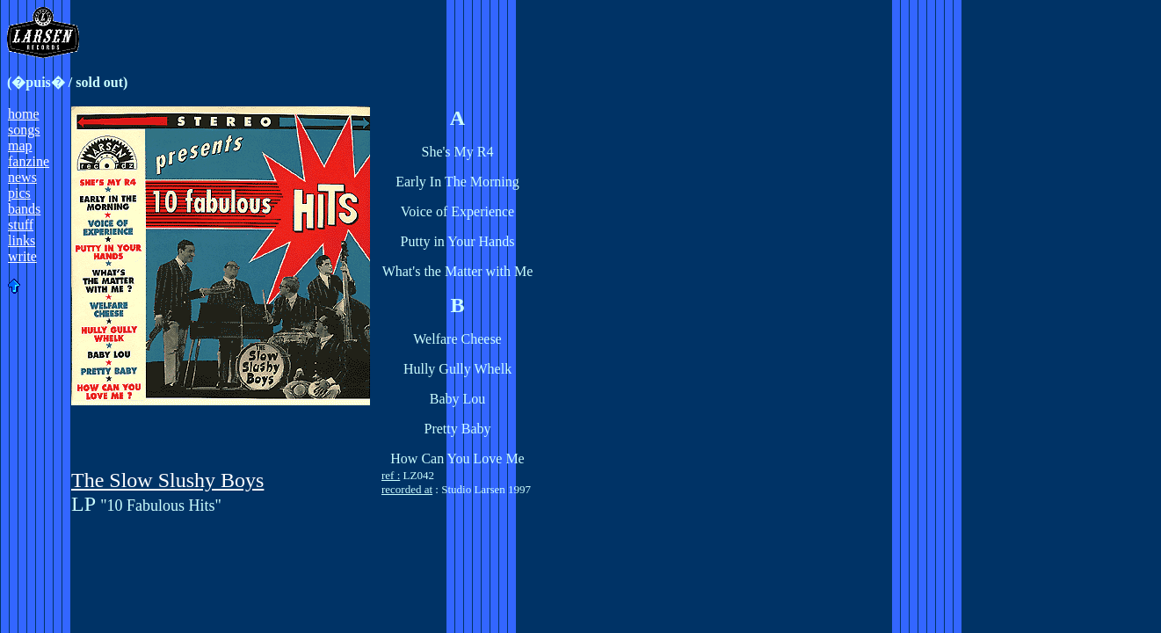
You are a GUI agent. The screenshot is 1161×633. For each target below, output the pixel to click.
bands (24, 208)
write (22, 256)
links (21, 240)
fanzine (28, 161)
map (20, 145)
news (22, 177)
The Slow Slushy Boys (167, 480)
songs (24, 129)
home (24, 113)
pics (19, 193)
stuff (20, 224)
